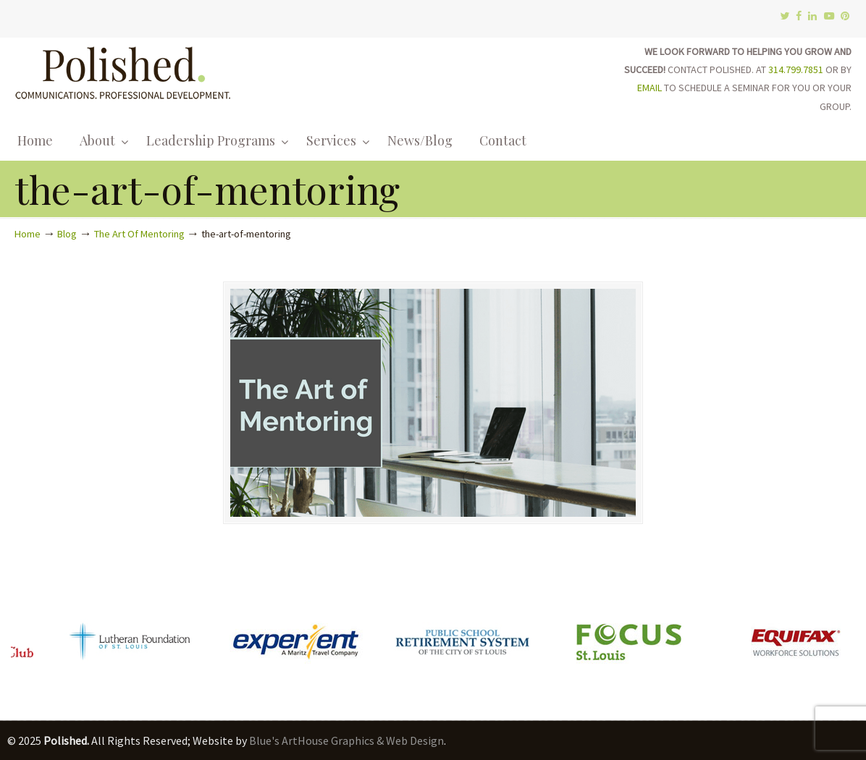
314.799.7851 (795, 69)
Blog (67, 233)
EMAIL (649, 87)
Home (27, 233)
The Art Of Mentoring (139, 233)
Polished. (123, 70)
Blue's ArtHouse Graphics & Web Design (346, 740)
